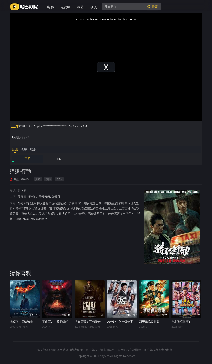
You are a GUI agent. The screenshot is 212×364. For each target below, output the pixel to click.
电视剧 (65, 7)
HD (59, 159)
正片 (27, 159)
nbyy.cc (104, 356)
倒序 (24, 149)
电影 (50, 7)
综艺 (80, 7)
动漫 (93, 7)
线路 (33, 149)
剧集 (15, 149)
